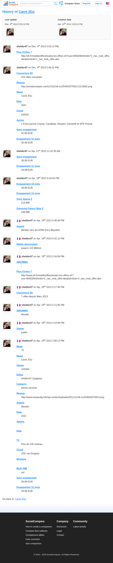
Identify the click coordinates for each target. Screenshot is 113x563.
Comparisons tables (35, 535)
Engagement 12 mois (28, 139)
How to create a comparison (39, 526)
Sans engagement (26, 129)
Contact (60, 535)
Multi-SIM (21, 468)
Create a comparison (61, 3)
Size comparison (33, 543)
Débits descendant (26, 244)
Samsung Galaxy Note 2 (29, 208)
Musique (21, 459)
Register (87, 3)
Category (21, 384)
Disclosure (62, 526)
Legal (59, 531)
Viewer (20, 328)
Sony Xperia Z (24, 199)
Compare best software (37, 531)
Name (19, 92)
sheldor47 (22, 46)
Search (55, 3)
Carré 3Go (27, 11)
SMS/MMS (22, 262)
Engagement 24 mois (28, 184)
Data (19, 101)
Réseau (20, 82)
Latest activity (79, 526)
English (107, 3)
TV (17, 440)
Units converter (33, 539)
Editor (19, 375)
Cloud (19, 111)
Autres (20, 120)
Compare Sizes (72, 3)
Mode (19, 346)
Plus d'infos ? (24, 52)
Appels (20, 226)
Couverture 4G (24, 73)
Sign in (98, 3)
